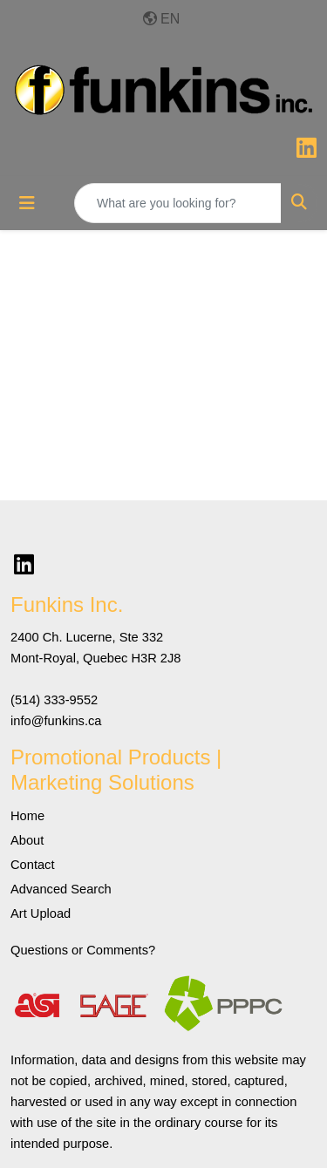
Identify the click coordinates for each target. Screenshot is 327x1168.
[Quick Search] (178, 203)
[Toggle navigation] (27, 203)
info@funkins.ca (56, 721)
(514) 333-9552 (54, 700)
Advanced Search (61, 889)
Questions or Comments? (82, 950)
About (27, 840)
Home (27, 816)
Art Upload (40, 913)
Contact (32, 865)
